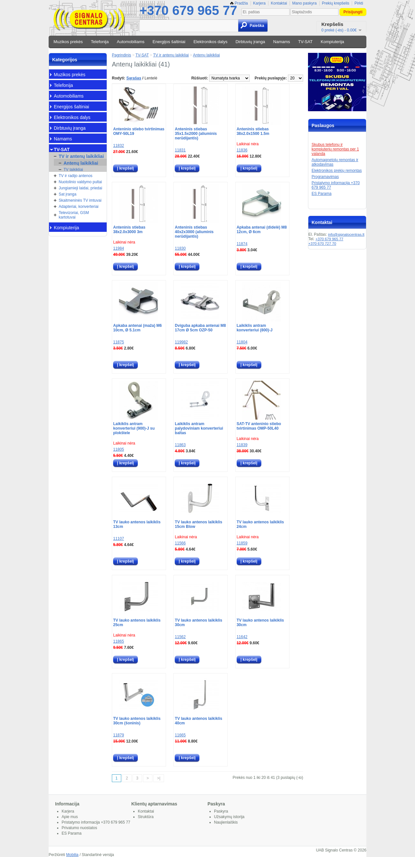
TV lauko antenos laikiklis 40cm (198, 720)
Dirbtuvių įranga (250, 41)
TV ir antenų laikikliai (81, 156)
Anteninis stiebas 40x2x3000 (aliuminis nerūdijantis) (194, 232)
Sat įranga (68, 194)
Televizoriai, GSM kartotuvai (74, 215)
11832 (118, 145)
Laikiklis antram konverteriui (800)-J (255, 327)
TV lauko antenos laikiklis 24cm (260, 524)
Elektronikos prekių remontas (337, 170)
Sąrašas (133, 78)
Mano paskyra (304, 3)
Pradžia (239, 3)
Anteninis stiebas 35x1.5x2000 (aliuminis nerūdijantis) (196, 133)
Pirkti (358, 3)
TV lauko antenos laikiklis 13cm (136, 524)
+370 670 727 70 (322, 243)
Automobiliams (130, 41)
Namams (281, 41)
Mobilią (72, 854)
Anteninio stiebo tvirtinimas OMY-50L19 (138, 131)
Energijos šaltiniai (169, 41)
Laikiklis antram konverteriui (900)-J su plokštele (134, 428)
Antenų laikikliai (81, 163)
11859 (242, 543)
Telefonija (100, 41)
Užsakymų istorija (229, 817)
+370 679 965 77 (188, 10)
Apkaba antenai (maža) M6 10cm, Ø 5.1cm (137, 327)
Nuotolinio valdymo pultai (80, 182)
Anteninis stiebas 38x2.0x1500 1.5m (253, 131)
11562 (180, 637)
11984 (118, 248)
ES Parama (321, 193)
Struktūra (146, 817)
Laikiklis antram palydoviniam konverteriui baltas (199, 428)
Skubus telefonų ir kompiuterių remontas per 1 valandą (335, 149)
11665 (180, 735)
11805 (118, 449)
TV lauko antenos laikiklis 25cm (136, 622)
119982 (181, 342)
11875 (118, 342)
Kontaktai (279, 3)
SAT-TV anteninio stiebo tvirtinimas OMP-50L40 (259, 426)
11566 (180, 543)
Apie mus (70, 817)
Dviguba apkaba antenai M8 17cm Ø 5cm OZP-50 (200, 327)
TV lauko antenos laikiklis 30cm (198, 622)
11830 (180, 248)
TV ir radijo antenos (75, 175)
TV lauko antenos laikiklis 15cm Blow (198, 524)
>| (158, 778)
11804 (242, 342)
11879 (118, 735)
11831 (180, 150)
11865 (118, 641)
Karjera (259, 3)
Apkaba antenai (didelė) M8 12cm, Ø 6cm (262, 229)
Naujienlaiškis (226, 822)
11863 (180, 445)
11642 (242, 637)
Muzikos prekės (68, 41)
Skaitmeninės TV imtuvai (80, 200)
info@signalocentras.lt (346, 234)
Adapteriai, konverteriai (79, 206)
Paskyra (221, 811)
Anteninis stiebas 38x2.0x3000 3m (129, 229)
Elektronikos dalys (211, 41)
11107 (118, 538)
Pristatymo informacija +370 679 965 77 (96, 822)
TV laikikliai (73, 169)
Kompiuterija (332, 41)
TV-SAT (305, 41)
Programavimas (325, 176)
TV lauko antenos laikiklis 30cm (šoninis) (136, 720)
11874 (242, 244)
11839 (242, 445)
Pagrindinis (121, 55)
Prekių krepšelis (336, 3)
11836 (242, 150)
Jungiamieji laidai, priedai (80, 188)
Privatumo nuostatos (79, 828)
